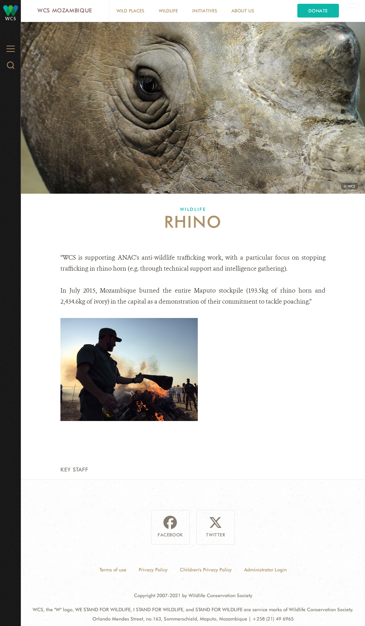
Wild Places (130, 10)
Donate (318, 10)
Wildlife (168, 10)
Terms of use (113, 569)
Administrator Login (265, 569)
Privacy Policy (153, 569)
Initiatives (204, 10)
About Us (242, 10)
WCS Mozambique (64, 10)
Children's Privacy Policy (206, 569)
